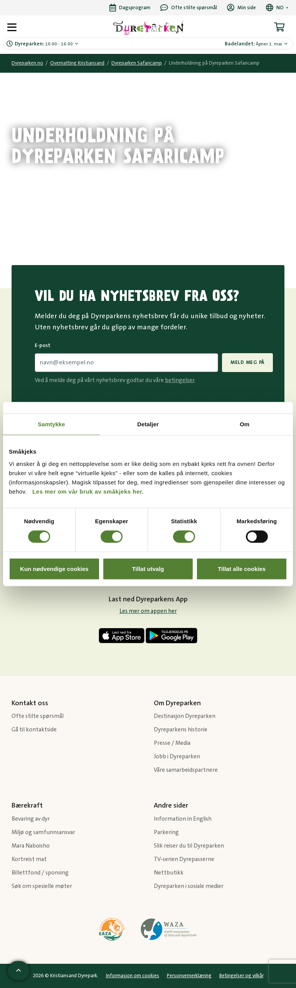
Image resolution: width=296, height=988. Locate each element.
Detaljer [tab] (148, 424)
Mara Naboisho (31, 846)
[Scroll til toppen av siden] (18, 970)
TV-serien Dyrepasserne (184, 859)
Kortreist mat (29, 859)
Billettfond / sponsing (40, 873)
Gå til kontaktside (34, 729)
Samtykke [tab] (51, 424)
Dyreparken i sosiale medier (189, 886)
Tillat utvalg (148, 568)
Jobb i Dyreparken (177, 756)
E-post (42, 345)
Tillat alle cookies (242, 568)
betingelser (179, 380)
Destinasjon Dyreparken (184, 716)
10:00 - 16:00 (44, 44)
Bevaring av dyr (31, 819)
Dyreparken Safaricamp (136, 63)
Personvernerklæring (189, 975)
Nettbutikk (168, 873)
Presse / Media (172, 743)
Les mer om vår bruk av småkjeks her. (88, 491)
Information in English (183, 819)
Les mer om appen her (148, 611)
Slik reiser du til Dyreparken (189, 846)
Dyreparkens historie (180, 729)
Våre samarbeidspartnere (186, 770)
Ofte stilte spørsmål (38, 716)
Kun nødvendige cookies (54, 568)
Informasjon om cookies (132, 975)
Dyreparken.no (27, 63)
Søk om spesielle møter (42, 886)
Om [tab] (244, 424)
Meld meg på (247, 362)
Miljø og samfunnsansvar (43, 832)
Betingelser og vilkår (241, 975)
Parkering (166, 832)
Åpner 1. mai (254, 44)
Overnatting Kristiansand (77, 63)
